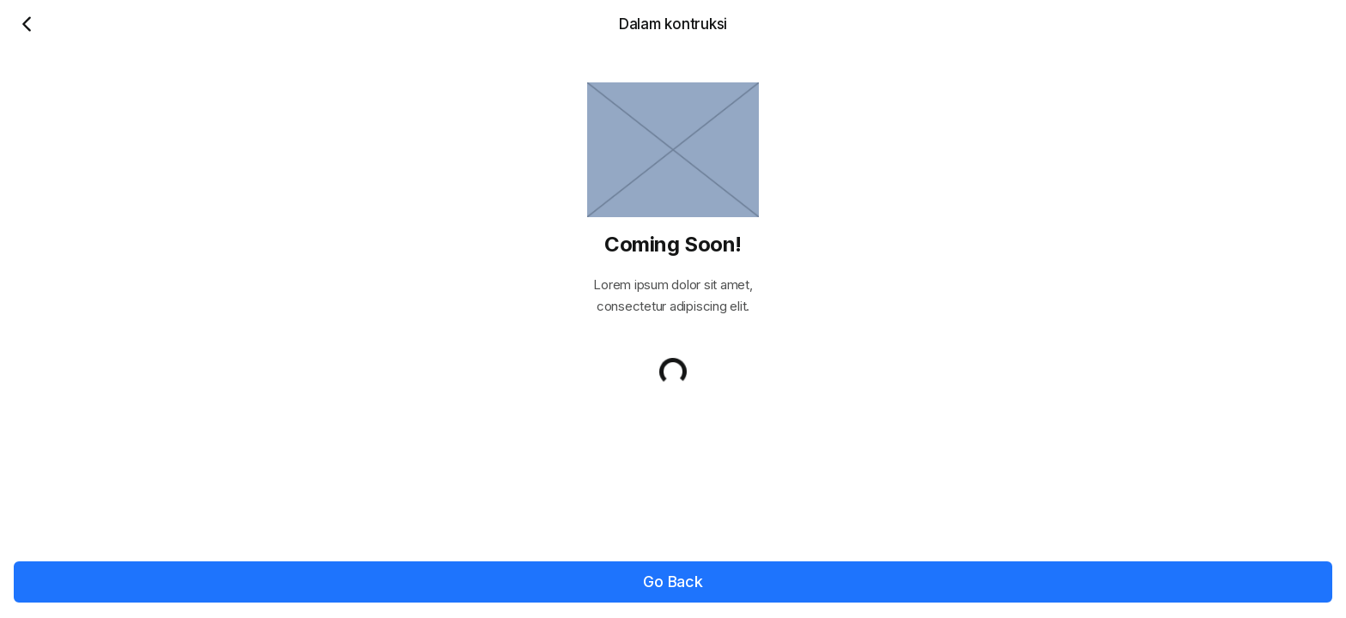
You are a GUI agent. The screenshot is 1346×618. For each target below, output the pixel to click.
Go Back (672, 582)
